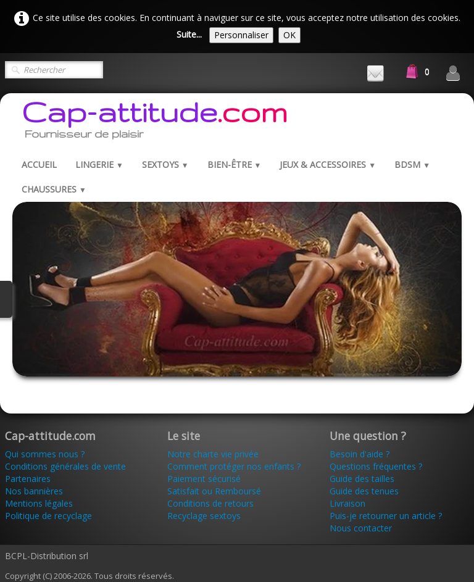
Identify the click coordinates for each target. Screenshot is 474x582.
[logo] (154, 122)
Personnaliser (241, 35)
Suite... (189, 34)
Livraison (349, 503)
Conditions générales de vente (65, 466)
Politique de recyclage (48, 516)
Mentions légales (39, 503)
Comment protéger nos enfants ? (234, 466)
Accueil (39, 164)
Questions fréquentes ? (376, 466)
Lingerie (99, 164)
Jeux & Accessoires (328, 164)
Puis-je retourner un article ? (386, 516)
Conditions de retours (210, 503)
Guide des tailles (362, 478)
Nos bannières (34, 491)
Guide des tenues (364, 491)
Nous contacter (361, 528)
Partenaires (28, 478)
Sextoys (165, 164)
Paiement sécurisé (204, 478)
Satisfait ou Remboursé (214, 491)
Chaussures (54, 189)
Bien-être (234, 164)
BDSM (412, 164)
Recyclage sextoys (204, 516)
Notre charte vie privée (213, 454)
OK (289, 35)
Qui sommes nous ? (45, 454)
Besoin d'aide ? (359, 454)
